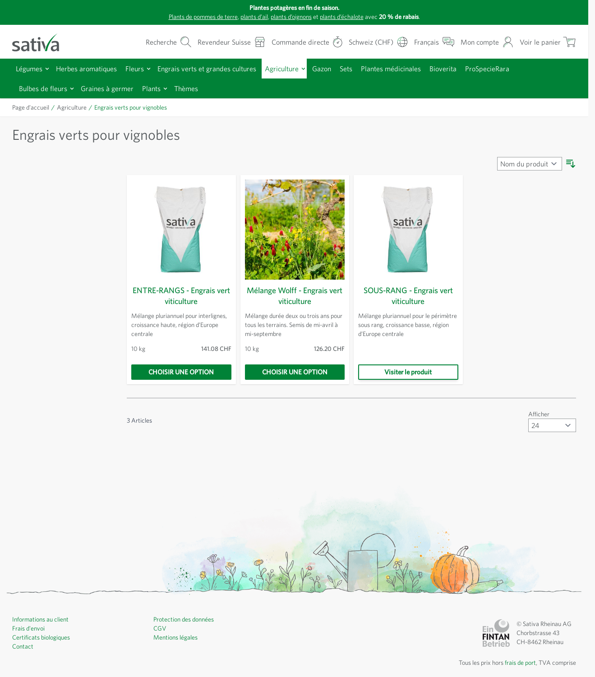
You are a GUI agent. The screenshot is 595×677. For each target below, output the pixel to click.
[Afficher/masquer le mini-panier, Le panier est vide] (547, 42)
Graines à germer (112, 88)
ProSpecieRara (515, 68)
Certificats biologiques (43, 637)
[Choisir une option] (181, 372)
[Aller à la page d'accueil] (41, 42)
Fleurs (142, 68)
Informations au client (42, 619)
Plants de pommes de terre (193, 16)
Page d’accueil (32, 107)
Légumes (31, 68)
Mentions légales (177, 637)
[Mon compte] (485, 42)
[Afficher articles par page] (552, 425)
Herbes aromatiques (91, 68)
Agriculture (297, 68)
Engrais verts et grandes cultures (219, 68)
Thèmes (196, 88)
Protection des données (186, 619)
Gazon (339, 68)
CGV (160, 628)
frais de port (517, 662)
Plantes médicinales (413, 68)
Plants (159, 88)
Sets (365, 68)
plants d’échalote (346, 16)
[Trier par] (528, 163)
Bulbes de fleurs (45, 88)
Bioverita (468, 68)
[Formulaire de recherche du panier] (148, 42)
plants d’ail (250, 16)
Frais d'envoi (30, 628)
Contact (23, 646)
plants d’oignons (291, 16)
